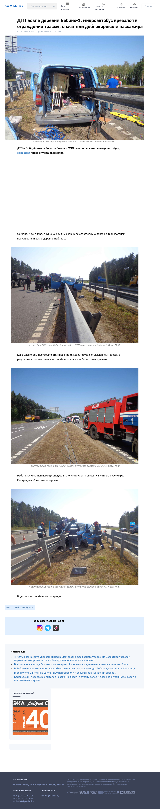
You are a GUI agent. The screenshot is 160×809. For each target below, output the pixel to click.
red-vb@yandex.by (50, 795)
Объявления (84, 6)
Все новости (65, 6)
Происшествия (44, 31)
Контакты (134, 6)
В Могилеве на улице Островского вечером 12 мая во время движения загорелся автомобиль (71, 669)
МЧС (8, 612)
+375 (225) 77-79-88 (23, 798)
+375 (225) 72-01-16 (23, 795)
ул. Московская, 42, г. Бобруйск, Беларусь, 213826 (38, 784)
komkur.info (111, 782)
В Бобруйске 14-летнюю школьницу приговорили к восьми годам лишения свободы (65, 677)
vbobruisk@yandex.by (23, 801)
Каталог (121, 6)
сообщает (23, 152)
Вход (148, 6)
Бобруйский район (24, 612)
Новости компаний (100, 6)
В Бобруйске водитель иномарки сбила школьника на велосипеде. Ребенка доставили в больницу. (75, 673)
